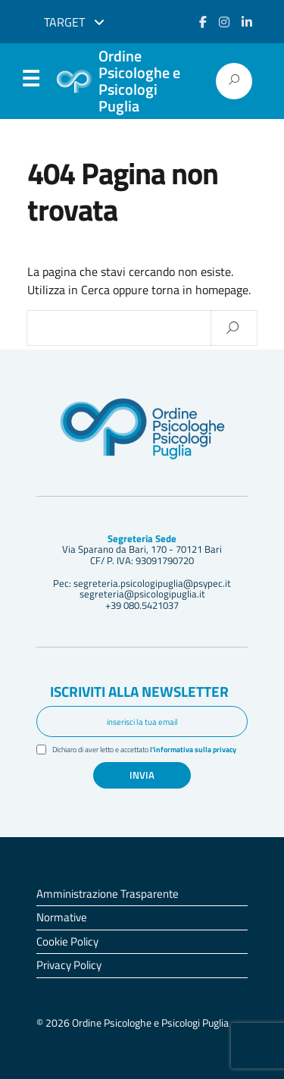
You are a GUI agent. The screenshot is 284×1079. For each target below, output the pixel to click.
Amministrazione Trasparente (107, 893)
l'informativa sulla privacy (193, 749)
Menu (30, 82)
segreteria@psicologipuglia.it (142, 593)
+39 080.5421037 (142, 605)
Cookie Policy (67, 941)
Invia (142, 775)
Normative (61, 917)
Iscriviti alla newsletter (139, 691)
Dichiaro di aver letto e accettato (144, 749)
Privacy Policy (68, 965)
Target (74, 22)
